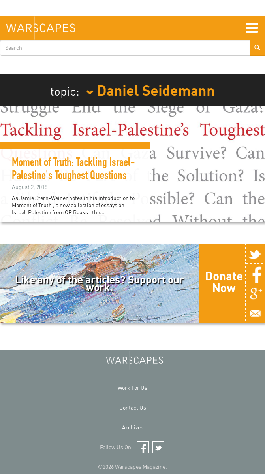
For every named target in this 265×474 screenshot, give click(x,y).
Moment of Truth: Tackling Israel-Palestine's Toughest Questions (73, 170)
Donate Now (224, 281)
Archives (132, 427)
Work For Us (132, 387)
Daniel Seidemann (150, 89)
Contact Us (132, 407)
